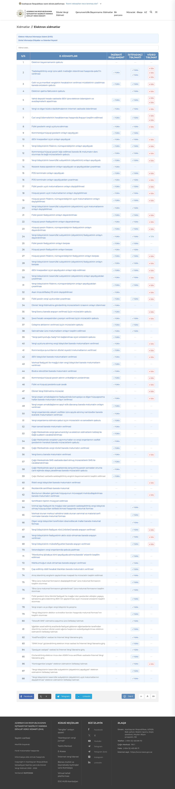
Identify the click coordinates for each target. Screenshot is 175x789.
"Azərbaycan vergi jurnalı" (67, 739)
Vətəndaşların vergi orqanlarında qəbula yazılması (56, 550)
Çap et (128, 696)
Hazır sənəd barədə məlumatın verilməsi (51, 426)
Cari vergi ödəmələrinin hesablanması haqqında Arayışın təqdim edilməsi (67, 118)
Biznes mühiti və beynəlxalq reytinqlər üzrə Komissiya (68, 765)
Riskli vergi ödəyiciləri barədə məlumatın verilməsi (56, 482)
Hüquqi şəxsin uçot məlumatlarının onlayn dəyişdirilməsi (59, 193)
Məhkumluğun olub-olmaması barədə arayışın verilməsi (59, 563)
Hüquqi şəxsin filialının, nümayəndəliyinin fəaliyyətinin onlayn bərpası (65, 256)
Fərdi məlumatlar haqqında (27, 751)
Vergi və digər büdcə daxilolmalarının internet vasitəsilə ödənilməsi (64, 109)
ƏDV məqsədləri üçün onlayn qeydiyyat (51, 139)
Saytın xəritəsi (22, 738)
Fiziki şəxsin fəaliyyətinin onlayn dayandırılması (54, 215)
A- (141, 696)
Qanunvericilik (82, 12)
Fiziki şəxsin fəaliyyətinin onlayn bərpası (51, 243)
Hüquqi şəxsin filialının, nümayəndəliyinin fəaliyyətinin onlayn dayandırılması (61, 228)
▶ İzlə (151, 68)
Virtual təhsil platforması (64, 774)
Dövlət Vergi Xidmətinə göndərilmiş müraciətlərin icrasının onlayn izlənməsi (68, 305)
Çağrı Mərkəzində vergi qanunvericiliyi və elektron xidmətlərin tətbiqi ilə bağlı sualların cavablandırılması (67, 433)
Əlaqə (139, 12)
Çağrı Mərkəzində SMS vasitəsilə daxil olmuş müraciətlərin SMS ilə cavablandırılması (63, 461)
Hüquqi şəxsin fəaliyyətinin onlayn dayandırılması (55, 222)
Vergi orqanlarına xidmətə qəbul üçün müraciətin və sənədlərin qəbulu (66, 420)
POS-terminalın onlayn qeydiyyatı (48, 173)
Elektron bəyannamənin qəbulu (47, 62)
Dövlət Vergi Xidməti (62, 13)
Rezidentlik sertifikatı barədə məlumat (50, 488)
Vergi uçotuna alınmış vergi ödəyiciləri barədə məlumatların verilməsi (65, 343)
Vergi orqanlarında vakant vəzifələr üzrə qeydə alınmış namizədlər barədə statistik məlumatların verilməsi (67, 413)
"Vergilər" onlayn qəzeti (66, 731)
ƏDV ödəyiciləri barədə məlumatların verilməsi (54, 357)
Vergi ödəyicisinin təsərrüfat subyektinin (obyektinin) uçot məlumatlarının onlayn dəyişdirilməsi (68, 207)
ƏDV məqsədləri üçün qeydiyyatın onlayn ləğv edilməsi (58, 270)
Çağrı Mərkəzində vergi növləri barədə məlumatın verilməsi (60, 448)
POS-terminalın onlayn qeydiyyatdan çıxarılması (55, 180)
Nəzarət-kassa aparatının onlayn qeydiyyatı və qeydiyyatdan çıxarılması (66, 167)
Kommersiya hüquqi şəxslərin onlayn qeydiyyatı (55, 133)
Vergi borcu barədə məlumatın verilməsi (51, 454)
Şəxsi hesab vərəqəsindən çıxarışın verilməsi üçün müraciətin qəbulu (65, 318)
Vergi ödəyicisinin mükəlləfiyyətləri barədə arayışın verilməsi (61, 544)
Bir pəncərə (118, 13)
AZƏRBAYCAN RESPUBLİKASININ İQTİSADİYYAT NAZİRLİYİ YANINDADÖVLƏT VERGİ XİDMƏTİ (39, 14)
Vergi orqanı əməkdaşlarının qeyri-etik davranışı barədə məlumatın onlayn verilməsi (68, 405)
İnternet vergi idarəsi (68, 757)
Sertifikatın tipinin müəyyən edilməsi (50, 501)
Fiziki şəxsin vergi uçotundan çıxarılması (51, 299)
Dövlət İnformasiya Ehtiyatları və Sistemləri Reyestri (37, 40)
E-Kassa (62, 751)
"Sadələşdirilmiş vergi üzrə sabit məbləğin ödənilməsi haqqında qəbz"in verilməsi (66, 72)
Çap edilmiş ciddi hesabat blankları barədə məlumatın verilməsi (62, 569)
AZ (145, 12)
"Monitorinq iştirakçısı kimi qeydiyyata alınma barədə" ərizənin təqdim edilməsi (66, 556)
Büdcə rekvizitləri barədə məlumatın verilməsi (54, 371)
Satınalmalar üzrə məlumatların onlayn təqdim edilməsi (59, 331)
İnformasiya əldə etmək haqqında (30, 757)
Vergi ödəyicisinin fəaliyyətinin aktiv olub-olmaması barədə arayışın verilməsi (64, 536)
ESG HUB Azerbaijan (68, 781)
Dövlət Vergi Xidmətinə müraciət (48, 391)
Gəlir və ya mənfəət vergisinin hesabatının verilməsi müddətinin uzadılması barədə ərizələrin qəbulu (68, 84)
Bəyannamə (95, 12)
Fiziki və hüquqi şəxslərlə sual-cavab (49, 384)
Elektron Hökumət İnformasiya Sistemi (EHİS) (35, 37)
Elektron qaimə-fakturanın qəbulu (48, 91)
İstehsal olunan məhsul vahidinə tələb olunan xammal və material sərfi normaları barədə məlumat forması (66, 514)
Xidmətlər (107, 12)
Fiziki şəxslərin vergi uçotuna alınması (50, 126)
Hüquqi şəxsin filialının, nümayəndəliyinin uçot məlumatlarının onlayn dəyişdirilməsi (66, 200)
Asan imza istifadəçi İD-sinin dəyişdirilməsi (52, 292)
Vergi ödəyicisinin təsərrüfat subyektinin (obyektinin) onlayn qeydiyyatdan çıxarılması (68, 277)
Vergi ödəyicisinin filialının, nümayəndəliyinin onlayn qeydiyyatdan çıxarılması (64, 285)
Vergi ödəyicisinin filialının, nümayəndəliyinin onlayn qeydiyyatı (62, 146)
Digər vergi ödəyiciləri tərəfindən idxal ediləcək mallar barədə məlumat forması (66, 522)
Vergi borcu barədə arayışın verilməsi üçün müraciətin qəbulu (61, 312)
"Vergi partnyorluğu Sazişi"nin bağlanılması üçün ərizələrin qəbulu (63, 337)
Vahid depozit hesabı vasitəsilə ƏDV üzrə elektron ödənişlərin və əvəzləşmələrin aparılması (63, 99)
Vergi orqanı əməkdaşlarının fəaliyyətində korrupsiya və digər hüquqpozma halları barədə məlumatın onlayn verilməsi (68, 398)
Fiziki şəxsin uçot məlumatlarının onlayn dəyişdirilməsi (58, 186)
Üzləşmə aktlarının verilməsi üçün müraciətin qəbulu (57, 325)
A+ (153, 696)
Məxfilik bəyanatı (22, 744)
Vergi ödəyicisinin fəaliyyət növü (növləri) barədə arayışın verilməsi (63, 530)
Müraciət (130, 12)
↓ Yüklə (116, 72)
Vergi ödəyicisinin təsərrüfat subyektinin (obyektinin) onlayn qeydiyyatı (66, 160)
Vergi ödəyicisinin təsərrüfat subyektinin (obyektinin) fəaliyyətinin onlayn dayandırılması (67, 236)
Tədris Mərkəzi (65, 746)
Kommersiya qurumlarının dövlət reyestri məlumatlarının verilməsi (64, 350)
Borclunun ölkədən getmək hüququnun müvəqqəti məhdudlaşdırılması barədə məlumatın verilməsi (67, 494)
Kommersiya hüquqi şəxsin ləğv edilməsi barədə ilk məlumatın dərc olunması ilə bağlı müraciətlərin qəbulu (65, 153)
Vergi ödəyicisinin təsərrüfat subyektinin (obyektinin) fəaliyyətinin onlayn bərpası (67, 263)
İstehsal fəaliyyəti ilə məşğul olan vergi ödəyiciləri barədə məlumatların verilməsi (66, 363)
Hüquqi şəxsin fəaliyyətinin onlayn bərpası (52, 249)
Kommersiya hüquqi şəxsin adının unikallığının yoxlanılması (60, 378)
